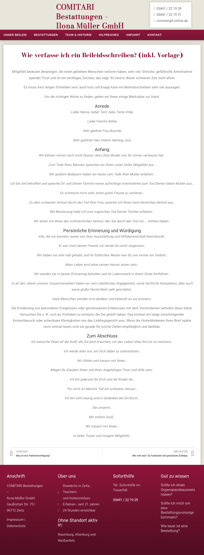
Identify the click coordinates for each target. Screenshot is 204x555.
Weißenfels (66, 541)
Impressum (15, 520)
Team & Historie (78, 35)
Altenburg (82, 534)
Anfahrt (133, 35)
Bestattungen (46, 35)
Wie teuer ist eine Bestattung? (174, 528)
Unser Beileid (15, 35)
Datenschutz (16, 526)
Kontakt (154, 35)
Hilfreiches (109, 35)
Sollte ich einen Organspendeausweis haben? (178, 490)
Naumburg (65, 534)
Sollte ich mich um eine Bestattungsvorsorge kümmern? (177, 510)
